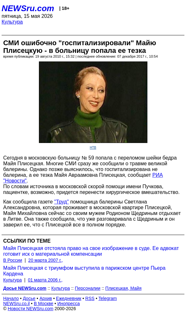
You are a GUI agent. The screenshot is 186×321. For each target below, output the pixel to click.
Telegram (108, 298)
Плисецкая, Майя (123, 288)
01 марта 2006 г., (45, 279)
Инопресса (68, 303)
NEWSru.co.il (16, 303)
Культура (12, 22)
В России (12, 260)
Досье (29, 298)
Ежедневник (68, 298)
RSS (89, 298)
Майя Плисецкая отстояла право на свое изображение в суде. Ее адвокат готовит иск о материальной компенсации (91, 251)
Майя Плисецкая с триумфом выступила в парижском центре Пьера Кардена (84, 270)
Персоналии (87, 288)
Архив (46, 298)
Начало (11, 298)
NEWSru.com (28, 8)
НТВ (93, 147)
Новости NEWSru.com (30, 308)
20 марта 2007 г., (45, 260)
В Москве (43, 303)
